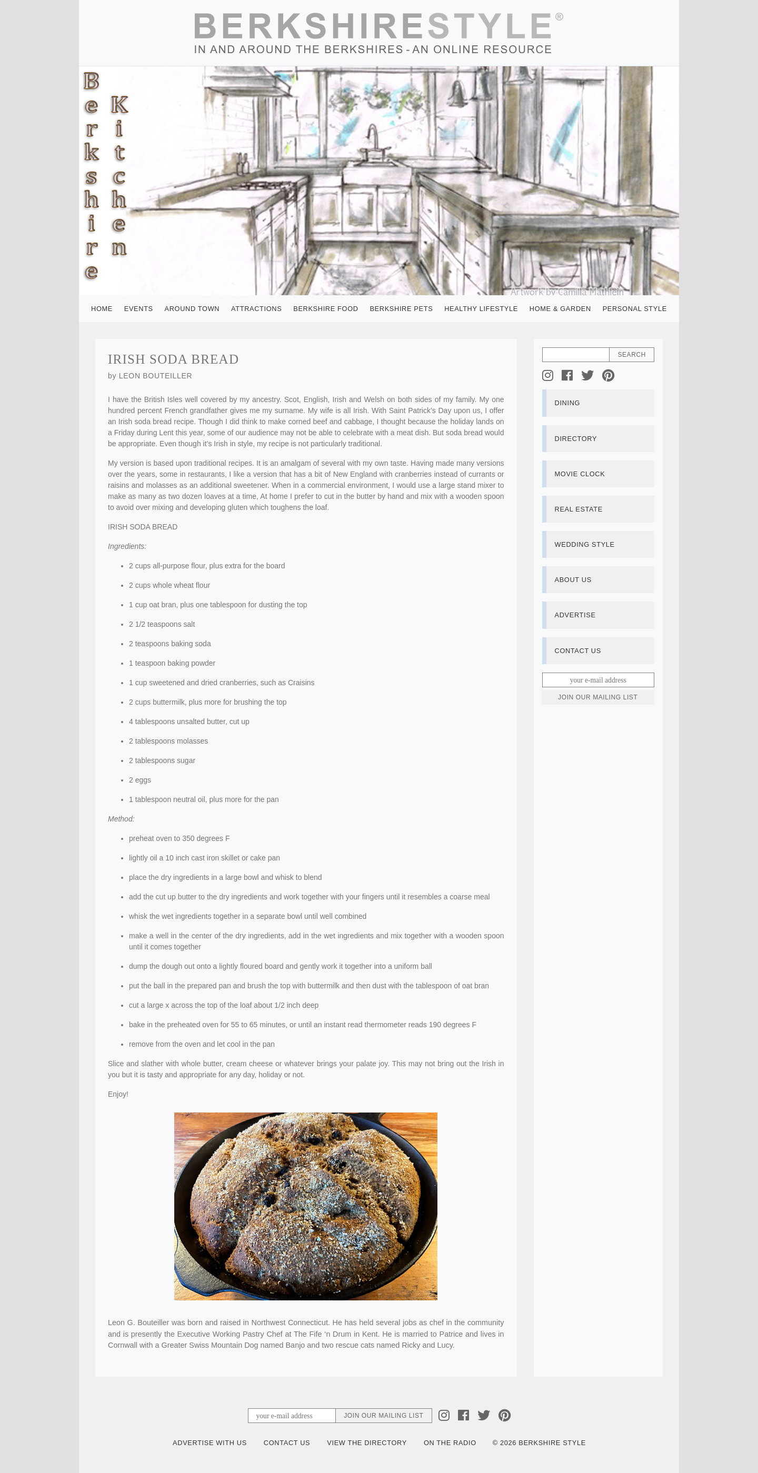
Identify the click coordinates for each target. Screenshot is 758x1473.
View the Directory (367, 1443)
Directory (576, 439)
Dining (568, 403)
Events (138, 309)
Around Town (192, 309)
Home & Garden (560, 309)
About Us (573, 580)
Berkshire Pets (401, 309)
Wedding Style (585, 544)
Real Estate (579, 509)
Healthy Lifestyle (481, 309)
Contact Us (578, 651)
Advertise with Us (210, 1443)
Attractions (256, 309)
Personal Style (635, 309)
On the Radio (450, 1443)
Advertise (575, 615)
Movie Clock (580, 474)
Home (102, 309)
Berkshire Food (325, 309)
